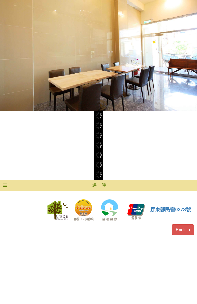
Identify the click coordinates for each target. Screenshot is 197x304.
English (183, 229)
